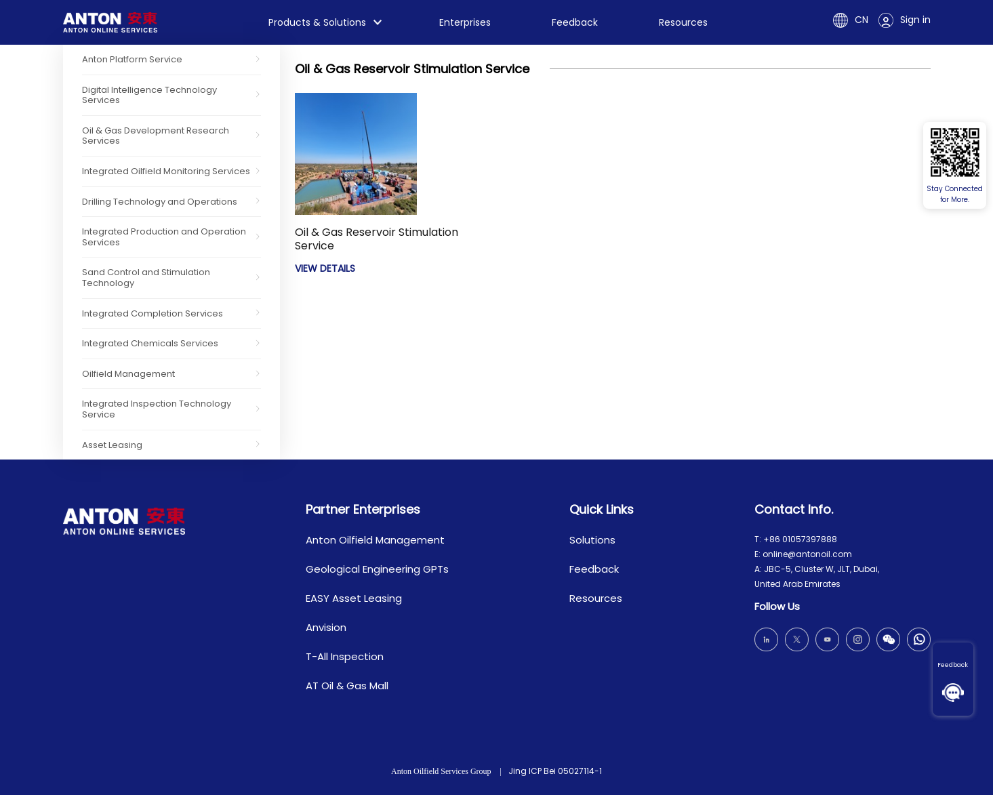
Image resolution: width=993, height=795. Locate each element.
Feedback (952, 665)
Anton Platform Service (132, 59)
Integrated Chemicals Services (150, 343)
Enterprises (465, 22)
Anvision (326, 627)
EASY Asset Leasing (354, 598)
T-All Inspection (345, 656)
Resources (683, 22)
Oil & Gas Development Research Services (155, 136)
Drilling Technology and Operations (159, 201)
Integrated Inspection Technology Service (156, 409)
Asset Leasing (112, 445)
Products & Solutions (317, 22)
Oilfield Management (128, 373)
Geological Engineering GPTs (377, 569)
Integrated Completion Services (152, 313)
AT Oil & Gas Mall (347, 685)
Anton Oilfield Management (375, 540)
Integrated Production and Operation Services (164, 237)
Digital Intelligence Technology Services (149, 95)
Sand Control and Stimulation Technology (146, 277)
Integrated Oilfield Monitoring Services (166, 171)
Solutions (592, 540)
